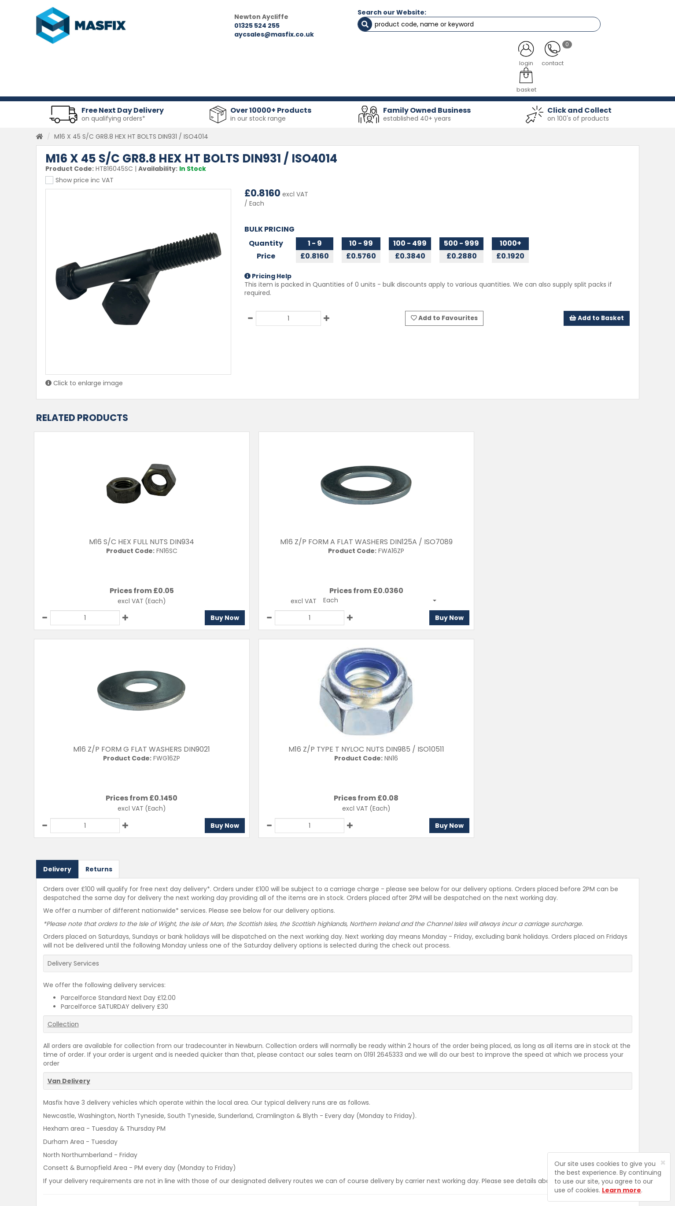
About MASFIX (241, 1130)
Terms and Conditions (366, 1161)
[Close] (663, 1162)
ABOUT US (245, 61)
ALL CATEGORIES (154, 61)
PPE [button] (447, 83)
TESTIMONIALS (592, 61)
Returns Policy (353, 1130)
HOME (70, 61)
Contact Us (349, 1099)
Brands (231, 1161)
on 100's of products (578, 111)
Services (234, 1115)
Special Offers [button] (507, 83)
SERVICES (324, 61)
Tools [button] (399, 83)
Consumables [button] (335, 83)
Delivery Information (363, 1115)
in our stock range (258, 111)
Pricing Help (267, 269)
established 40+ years (417, 111)
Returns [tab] (98, 655)
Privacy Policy (352, 1146)
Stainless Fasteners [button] (593, 83)
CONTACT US (500, 61)
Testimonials (240, 1099)
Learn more (621, 1190)
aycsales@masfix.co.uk (199, 34)
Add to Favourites (444, 311)
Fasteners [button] (68, 83)
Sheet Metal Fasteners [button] (151, 83)
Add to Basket (596, 311)
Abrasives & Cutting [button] (250, 83)
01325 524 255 (182, 25)
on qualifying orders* (113, 111)
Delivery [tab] (57, 655)
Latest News (239, 1146)
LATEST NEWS (409, 61)
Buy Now (154, 611)
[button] (274, 594)
